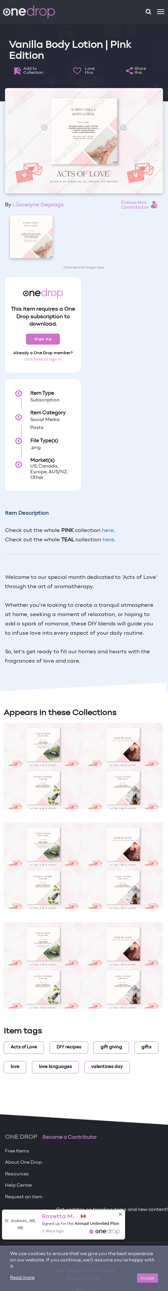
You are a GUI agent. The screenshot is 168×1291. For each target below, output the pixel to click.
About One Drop (23, 1162)
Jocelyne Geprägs (39, 205)
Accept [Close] (147, 1277)
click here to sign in (43, 360)
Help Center (18, 1185)
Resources (17, 1174)
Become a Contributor (70, 1137)
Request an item (24, 1197)
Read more (22, 1278)
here (108, 530)
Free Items (17, 1151)
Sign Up (43, 339)
